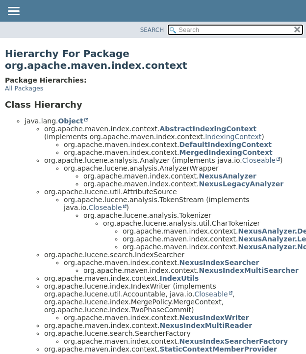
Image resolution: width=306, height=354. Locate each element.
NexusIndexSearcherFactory (233, 341)
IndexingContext (233, 137)
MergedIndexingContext (226, 152)
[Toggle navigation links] (13, 12)
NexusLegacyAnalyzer (241, 184)
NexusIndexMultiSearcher (249, 270)
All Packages (24, 88)
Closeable (259, 160)
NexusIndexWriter (214, 318)
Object (70, 121)
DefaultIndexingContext (225, 144)
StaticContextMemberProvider (218, 349)
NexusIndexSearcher (219, 262)
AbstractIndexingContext (208, 129)
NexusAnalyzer (227, 176)
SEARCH (152, 30)
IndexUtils (179, 278)
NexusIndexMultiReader (206, 325)
